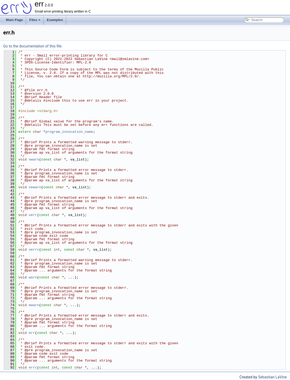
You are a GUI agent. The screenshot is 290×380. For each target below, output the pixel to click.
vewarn (35, 187)
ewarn (34, 305)
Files (34, 20)
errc (33, 367)
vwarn (34, 159)
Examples (55, 20)
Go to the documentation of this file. (33, 46)
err (32, 332)
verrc (34, 249)
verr (33, 215)
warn (33, 277)
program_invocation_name (69, 131)
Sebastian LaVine (272, 377)
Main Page (14, 20)
